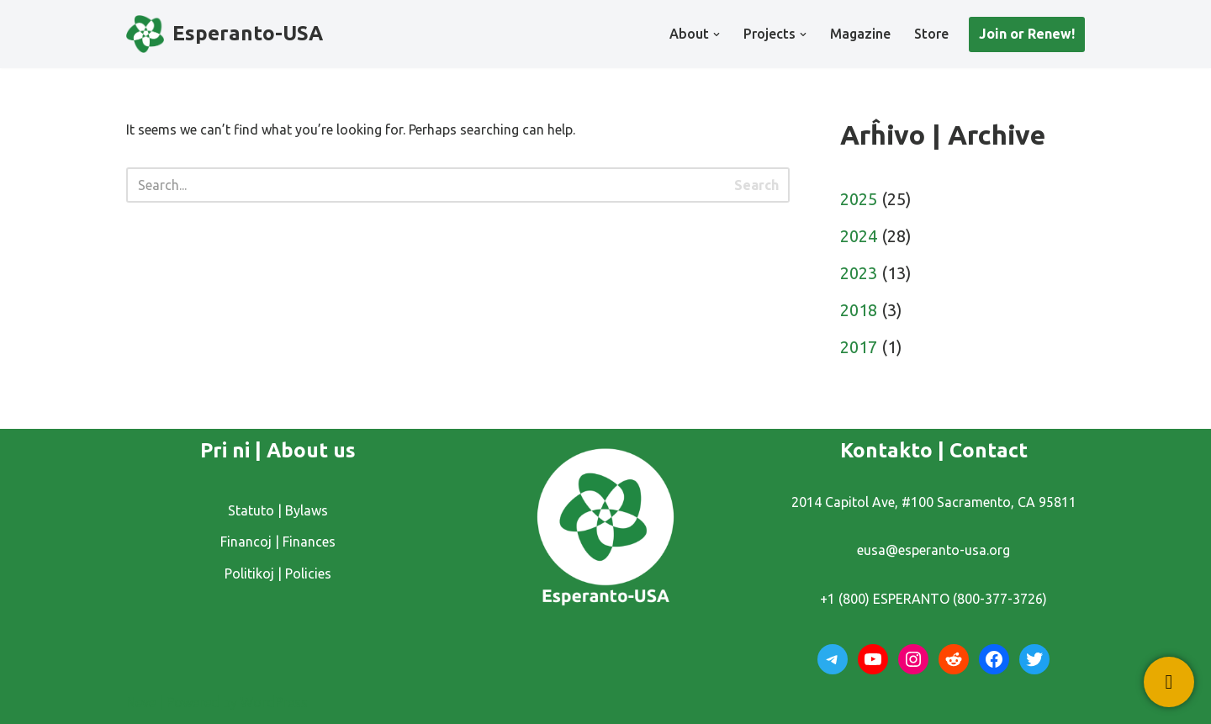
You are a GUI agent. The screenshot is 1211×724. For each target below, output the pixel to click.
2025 (858, 199)
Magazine (860, 33)
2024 (858, 236)
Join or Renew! (1027, 33)
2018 (858, 310)
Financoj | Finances (278, 541)
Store (931, 33)
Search (756, 185)
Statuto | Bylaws (278, 510)
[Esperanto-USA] (224, 34)
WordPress (274, 702)
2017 (858, 347)
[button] (716, 34)
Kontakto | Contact (934, 450)
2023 (858, 273)
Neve (141, 702)
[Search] (425, 185)
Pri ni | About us (278, 450)
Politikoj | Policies (278, 573)
